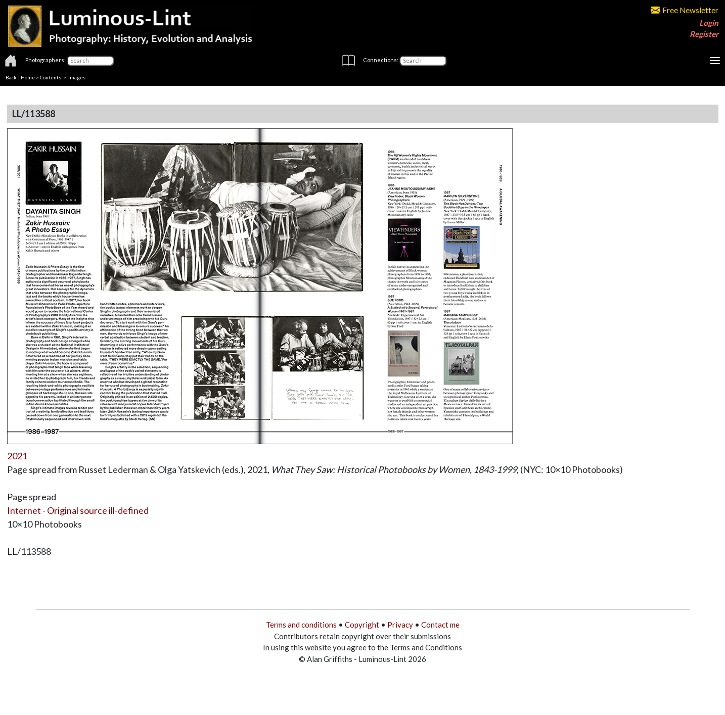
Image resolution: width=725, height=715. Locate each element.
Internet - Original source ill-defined (78, 510)
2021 (17, 455)
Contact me (440, 624)
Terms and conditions (301, 624)
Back (11, 77)
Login (708, 22)
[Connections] (422, 61)
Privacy (400, 624)
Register (704, 33)
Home (28, 77)
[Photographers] (90, 61)
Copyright (362, 624)
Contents (50, 77)
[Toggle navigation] (715, 61)
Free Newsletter (684, 10)
